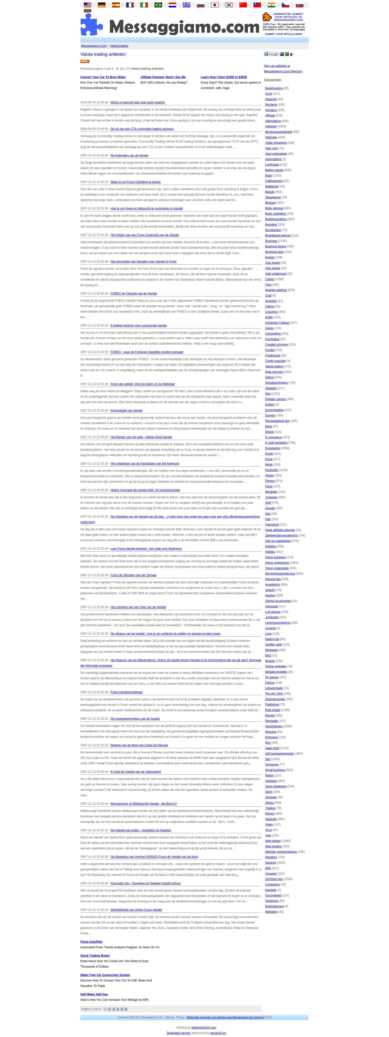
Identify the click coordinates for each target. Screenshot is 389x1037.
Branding (271, 224)
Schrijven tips (274, 879)
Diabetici (271, 388)
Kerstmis (271, 301)
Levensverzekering (277, 622)
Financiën (271, 470)
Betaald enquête (276, 672)
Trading (270, 808)
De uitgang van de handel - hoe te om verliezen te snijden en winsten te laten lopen (166, 633)
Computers (272, 884)
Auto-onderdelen (276, 153)
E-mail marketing (276, 442)
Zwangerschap (275, 699)
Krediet (270, 350)
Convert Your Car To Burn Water (103, 77)
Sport (268, 792)
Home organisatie (277, 568)
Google (270, 508)
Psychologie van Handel (127, 410)
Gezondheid (273, 895)
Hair (268, 519)
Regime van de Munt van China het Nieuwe (139, 745)
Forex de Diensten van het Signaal (133, 575)
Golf (268, 502)
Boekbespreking (276, 219)
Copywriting (273, 333)
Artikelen (271, 126)
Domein (270, 415)
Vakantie (271, 819)
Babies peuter (274, 170)
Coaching (271, 312)
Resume (270, 732)
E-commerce (273, 437)
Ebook (269, 432)
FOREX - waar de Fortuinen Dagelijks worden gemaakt (147, 352)
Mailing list (272, 639)
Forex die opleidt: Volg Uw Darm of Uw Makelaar (143, 384)
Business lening (275, 246)
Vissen (269, 475)
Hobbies (270, 546)
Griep (268, 486)
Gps (268, 513)
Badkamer (272, 186)
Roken (269, 775)
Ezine (269, 459)
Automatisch (273, 159)
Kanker (270, 257)
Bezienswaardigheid (278, 132)
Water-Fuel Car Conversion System (105, 975)
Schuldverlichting (276, 383)
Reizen (269, 813)
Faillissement (274, 181)
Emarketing (272, 448)
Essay (269, 453)
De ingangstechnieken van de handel (135, 718)
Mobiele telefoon (276, 290)
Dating (269, 377)
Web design (273, 841)
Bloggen (270, 203)
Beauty (269, 192)
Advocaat (271, 606)
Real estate (272, 710)
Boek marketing (275, 213)
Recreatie (271, 721)
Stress (269, 802)
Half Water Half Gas (94, 994)
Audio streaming (276, 143)
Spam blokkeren (276, 786)
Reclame (271, 104)
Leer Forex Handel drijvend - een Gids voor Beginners (146, 548)
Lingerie (270, 628)
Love (268, 633)
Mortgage (271, 650)
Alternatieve (273, 121)
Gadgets (270, 890)
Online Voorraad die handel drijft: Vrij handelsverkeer (145, 490)
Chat (268, 295)
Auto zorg (271, 148)
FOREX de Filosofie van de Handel (134, 293)
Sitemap (169, 1017)
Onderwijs (271, 901)
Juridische (272, 617)
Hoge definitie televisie (280, 530)
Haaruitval (272, 524)
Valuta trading (119, 46)
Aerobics (271, 110)
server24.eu (218, 1033)
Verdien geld (273, 644)
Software (271, 781)
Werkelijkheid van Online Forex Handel (136, 910)
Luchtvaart (272, 164)
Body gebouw (274, 208)
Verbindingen (274, 726)
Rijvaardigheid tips (277, 421)
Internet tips (273, 579)
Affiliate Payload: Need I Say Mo (163, 77)
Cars (268, 284)
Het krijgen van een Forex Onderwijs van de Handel (145, 235)
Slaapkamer (273, 197)
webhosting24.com (203, 1027)
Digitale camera (275, 399)
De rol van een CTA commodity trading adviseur (142, 129)
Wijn (268, 868)
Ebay (268, 426)
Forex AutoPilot (91, 942)
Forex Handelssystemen (127, 692)
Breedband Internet (278, 235)
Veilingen (271, 137)
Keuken (270, 595)
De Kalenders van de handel (129, 155)
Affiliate (270, 115)
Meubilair (271, 492)
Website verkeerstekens (281, 852)
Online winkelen (275, 666)
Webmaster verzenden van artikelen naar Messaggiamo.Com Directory (225, 1017)
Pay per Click (274, 693)
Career (269, 279)
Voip (268, 835)
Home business (275, 557)
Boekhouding (274, 88)
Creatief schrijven (276, 344)
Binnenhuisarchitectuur (280, 573)
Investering (272, 584)
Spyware (271, 797)
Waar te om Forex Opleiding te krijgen (136, 182)
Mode (269, 464)
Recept (270, 715)
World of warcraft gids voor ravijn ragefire (138, 102)
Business (271, 241)
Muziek (270, 661)
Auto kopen (272, 263)
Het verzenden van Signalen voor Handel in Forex (144, 261)
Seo (267, 759)
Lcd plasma (272, 612)
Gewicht (270, 862)
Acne (268, 93)
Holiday (270, 552)
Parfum (270, 682)
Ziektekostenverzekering (281, 535)
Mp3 (268, 655)
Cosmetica (272, 339)
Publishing (272, 704)
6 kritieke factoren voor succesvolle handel (139, 325)
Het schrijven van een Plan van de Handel (138, 607)
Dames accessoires (278, 601)
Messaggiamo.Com (94, 46)
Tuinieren (271, 497)
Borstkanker (273, 230)
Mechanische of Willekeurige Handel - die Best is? (144, 803)
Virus (268, 830)
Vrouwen (271, 873)
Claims (269, 306)
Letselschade (274, 688)
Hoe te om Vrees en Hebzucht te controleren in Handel (147, 208)
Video (269, 824)
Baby (268, 175)
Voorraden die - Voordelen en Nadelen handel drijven (146, 883)
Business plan (274, 252)
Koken (269, 328)
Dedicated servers (179, 1033)
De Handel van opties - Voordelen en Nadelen (141, 830)
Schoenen (272, 764)
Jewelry (270, 590)
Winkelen (271, 912)
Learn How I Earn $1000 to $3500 (224, 77)
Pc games (271, 677)
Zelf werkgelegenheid (279, 753)
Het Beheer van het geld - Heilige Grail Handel (141, 437)
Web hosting (273, 846)
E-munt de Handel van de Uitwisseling (136, 771)
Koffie (269, 317)
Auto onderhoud (275, 273)
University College (277, 323)
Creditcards (272, 355)
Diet (267, 393)
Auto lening (272, 268)
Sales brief (272, 748)
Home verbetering (277, 562)
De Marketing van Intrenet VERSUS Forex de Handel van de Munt (154, 857)
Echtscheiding (274, 410)
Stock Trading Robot (94, 955)
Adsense (271, 99)
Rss (267, 742)
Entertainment (274, 906)
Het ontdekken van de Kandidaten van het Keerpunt (145, 463)
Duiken (269, 404)
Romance (271, 737)
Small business (275, 770)
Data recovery (274, 372)
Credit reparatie (275, 361)
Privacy (180, 1017)
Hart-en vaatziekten (278, 541)
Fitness (270, 481)
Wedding (271, 857)
